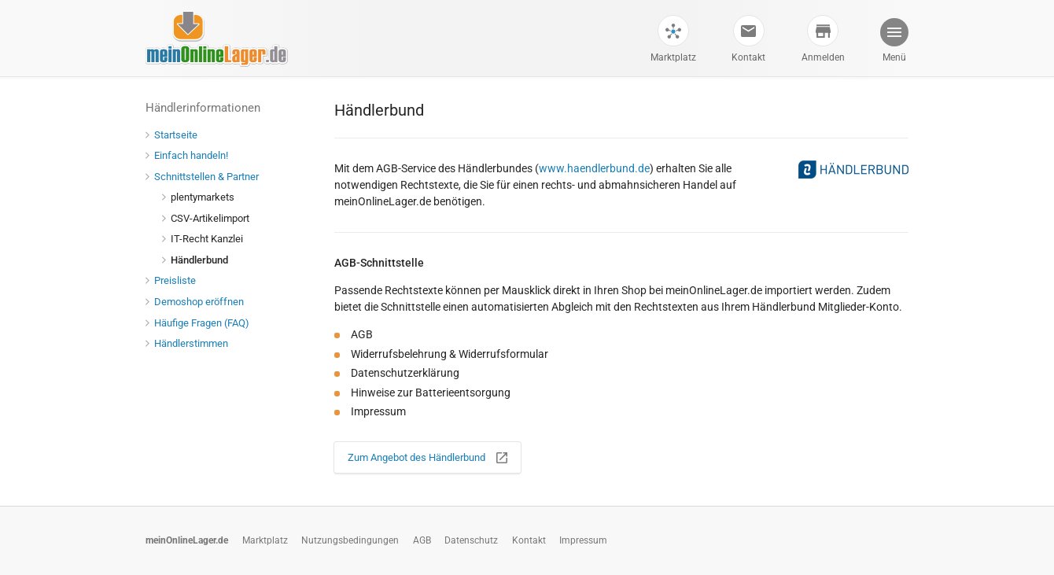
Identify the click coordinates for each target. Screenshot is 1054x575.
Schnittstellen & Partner (202, 176)
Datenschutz (471, 540)
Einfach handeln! (187, 155)
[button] (893, 42)
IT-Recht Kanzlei (202, 239)
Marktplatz (673, 57)
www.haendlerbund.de (594, 168)
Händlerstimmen (187, 343)
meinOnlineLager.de (187, 540)
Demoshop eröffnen (195, 302)
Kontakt (748, 57)
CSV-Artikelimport (205, 218)
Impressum (583, 540)
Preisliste (171, 280)
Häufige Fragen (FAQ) (197, 323)
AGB (422, 540)
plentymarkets (198, 197)
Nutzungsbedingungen (350, 540)
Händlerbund (195, 260)
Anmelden (823, 57)
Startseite (171, 135)
